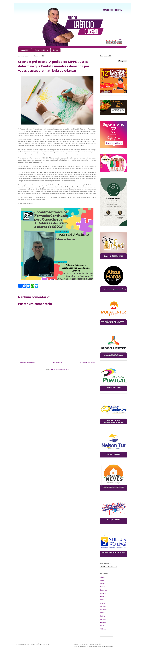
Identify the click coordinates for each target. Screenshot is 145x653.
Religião (103, 622)
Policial (102, 613)
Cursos (102, 587)
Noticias (102, 606)
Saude (102, 626)
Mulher (102, 603)
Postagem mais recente (27, 362)
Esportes (103, 593)
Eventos (103, 596)
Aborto (102, 577)
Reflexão (103, 619)
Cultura (102, 583)
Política (102, 616)
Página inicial (25, 50)
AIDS (102, 580)
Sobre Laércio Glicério (41, 50)
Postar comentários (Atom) (60, 369)
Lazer (102, 600)
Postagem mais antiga (87, 362)
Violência (103, 629)
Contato (55, 50)
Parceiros (103, 609)
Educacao (103, 590)
